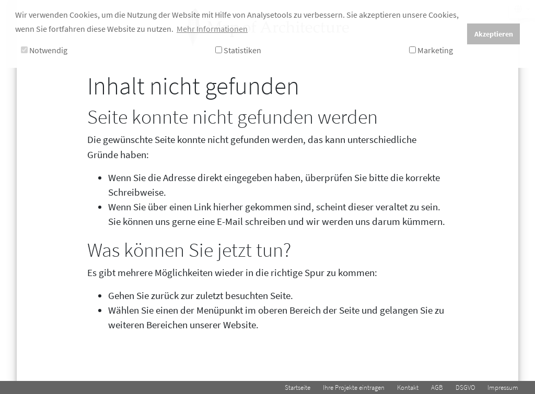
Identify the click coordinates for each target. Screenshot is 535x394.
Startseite (297, 387)
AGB (437, 387)
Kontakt (407, 387)
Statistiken (238, 50)
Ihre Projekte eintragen (354, 387)
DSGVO (465, 387)
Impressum (502, 387)
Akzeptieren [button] (493, 34)
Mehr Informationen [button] (212, 28)
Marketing (431, 50)
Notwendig (44, 50)
